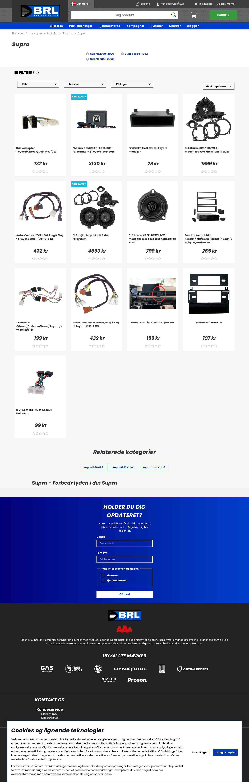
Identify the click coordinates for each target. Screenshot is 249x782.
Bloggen (193, 26)
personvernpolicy (162, 766)
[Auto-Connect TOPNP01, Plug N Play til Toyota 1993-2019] (96, 328)
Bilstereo (56, 26)
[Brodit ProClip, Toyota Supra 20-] (152, 328)
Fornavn (102, 553)
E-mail (100, 537)
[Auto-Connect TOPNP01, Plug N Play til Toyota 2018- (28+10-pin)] (40, 241)
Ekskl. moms (226, 4)
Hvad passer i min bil (43, 33)
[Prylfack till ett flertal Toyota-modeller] (152, 153)
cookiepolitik (104, 743)
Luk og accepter (225, 752)
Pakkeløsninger (80, 26)
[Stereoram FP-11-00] (208, 328)
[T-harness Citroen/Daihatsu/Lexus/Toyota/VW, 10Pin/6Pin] (40, 328)
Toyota (67, 33)
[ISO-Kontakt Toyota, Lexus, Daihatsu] (40, 415)
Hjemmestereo (109, 26)
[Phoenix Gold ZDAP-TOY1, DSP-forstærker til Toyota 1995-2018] (96, 153)
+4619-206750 (49, 714)
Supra (82, 33)
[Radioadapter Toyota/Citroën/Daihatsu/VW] (40, 153)
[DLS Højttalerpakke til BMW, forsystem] (96, 241)
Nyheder (156, 26)
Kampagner (135, 26)
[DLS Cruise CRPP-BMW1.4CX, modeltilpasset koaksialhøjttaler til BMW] (152, 241)
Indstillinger (200, 752)
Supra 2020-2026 (102, 54)
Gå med (124, 594)
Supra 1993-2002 (102, 59)
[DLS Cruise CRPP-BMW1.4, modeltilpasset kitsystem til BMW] (208, 153)
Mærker (175, 26)
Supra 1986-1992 (136, 54)
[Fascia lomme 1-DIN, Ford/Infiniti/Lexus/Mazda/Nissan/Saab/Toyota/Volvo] (208, 241)
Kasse (223, 15)
